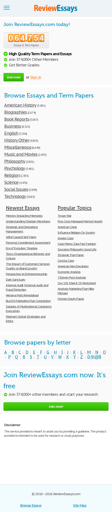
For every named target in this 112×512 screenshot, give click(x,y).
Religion (12, 175)
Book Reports (16, 119)
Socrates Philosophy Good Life (77, 249)
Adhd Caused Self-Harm (21, 237)
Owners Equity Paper (71, 299)
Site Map (79, 505)
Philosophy (14, 161)
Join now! (56, 406)
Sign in (35, 77)
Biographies (15, 112)
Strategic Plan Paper (71, 255)
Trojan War (64, 216)
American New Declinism (73, 266)
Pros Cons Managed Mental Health (80, 221)
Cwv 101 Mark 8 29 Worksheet (77, 283)
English (11, 133)
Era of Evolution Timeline (21, 248)
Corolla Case (66, 261)
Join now (13, 77)
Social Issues (16, 189)
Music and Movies (20, 154)
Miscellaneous (17, 147)
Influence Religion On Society (76, 233)
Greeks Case (66, 238)
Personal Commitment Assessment (28, 243)
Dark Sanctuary (15, 280)
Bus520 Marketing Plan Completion (28, 301)
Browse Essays (30, 505)
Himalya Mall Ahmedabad (22, 295)
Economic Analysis (69, 272)
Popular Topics (75, 208)
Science (11, 182)
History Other (16, 140)
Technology (15, 196)
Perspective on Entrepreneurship (26, 274)
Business (12, 126)
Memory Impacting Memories (24, 216)
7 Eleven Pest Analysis (72, 278)
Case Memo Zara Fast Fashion (77, 244)
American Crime (67, 227)
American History (20, 105)
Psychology (14, 168)
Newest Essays (23, 208)
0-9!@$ (94, 356)
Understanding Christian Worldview (28, 221)
